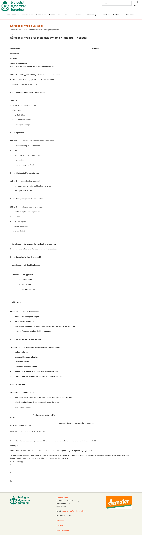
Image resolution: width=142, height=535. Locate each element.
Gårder (52, 15)
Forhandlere (62, 15)
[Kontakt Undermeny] (121, 15)
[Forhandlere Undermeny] (69, 15)
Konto (136, 5)
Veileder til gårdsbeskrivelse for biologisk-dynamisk (39, 30)
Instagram (60, 525)
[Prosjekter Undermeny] (32, 15)
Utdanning (91, 15)
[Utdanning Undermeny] (98, 15)
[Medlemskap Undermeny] (137, 15)
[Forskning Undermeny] (83, 15)
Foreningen (11, 15)
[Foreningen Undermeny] (18, 15)
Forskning (77, 15)
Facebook (60, 520)
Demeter (39, 15)
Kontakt (116, 15)
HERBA (104, 15)
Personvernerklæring (64, 530)
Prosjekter (26, 15)
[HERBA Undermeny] (109, 15)
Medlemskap (130, 15)
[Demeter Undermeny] (45, 15)
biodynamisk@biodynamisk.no (74, 511)
